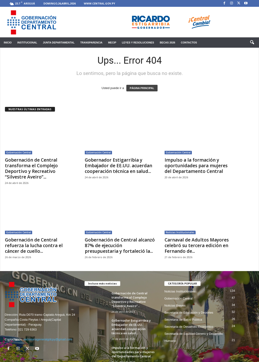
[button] (252, 42)
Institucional (27, 42)
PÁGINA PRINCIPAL (142, 88)
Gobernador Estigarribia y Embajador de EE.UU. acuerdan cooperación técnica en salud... (118, 165)
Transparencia (91, 42)
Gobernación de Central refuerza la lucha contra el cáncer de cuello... (34, 245)
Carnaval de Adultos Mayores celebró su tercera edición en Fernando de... (197, 245)
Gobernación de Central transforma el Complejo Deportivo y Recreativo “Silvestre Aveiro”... (31, 168)
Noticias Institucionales (180, 232)
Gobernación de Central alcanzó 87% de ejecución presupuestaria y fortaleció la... (120, 245)
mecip (112, 42)
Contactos (189, 42)
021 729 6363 (27, 329)
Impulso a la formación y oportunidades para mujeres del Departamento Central (196, 165)
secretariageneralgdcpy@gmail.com (47, 339)
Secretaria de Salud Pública (183, 319)
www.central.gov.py (99, 3)
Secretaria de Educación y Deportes (188, 312)
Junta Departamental (59, 42)
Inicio (8, 42)
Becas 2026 (167, 42)
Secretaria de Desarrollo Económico (188, 326)
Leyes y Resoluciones (138, 42)
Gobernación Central (18, 152)
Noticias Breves (175, 305)
